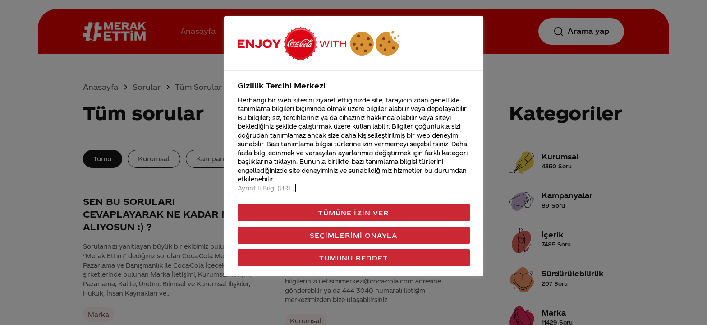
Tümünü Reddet (353, 258)
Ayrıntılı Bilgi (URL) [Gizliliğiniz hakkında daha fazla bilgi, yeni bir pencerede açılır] (266, 188)
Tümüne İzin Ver (353, 213)
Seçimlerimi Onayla (354, 235)
